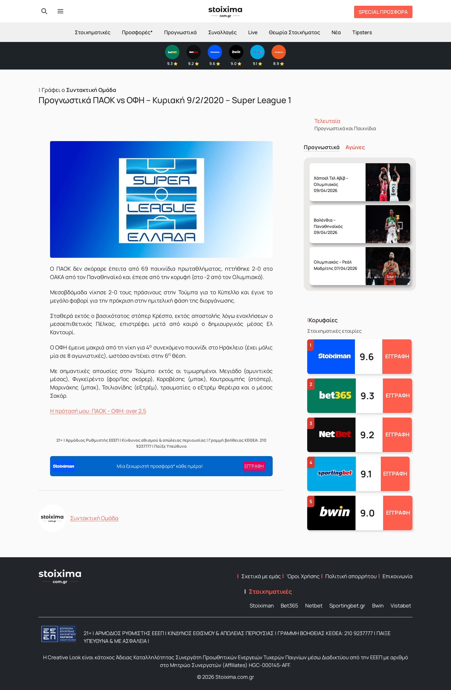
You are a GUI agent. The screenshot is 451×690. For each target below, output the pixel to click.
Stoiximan (262, 605)
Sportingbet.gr (347, 605)
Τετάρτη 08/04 (337, 221)
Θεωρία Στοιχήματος (294, 32)
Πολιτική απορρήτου (351, 576)
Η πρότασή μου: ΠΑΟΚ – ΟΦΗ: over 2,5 (98, 411)
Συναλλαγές (222, 32)
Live (252, 32)
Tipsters (362, 32)
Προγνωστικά (180, 32)
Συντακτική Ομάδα (94, 518)
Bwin (378, 605)
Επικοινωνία (397, 576)
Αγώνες (355, 147)
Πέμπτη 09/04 (337, 179)
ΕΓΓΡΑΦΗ (397, 356)
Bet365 (289, 605)
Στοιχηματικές (92, 32)
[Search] (44, 11)
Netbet (313, 605)
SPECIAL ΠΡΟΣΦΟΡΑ (383, 11)
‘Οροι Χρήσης (303, 576)
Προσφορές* (137, 32)
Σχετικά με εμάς (261, 576)
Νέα (336, 32)
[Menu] (60, 11)
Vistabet (401, 605)
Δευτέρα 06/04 (337, 260)
